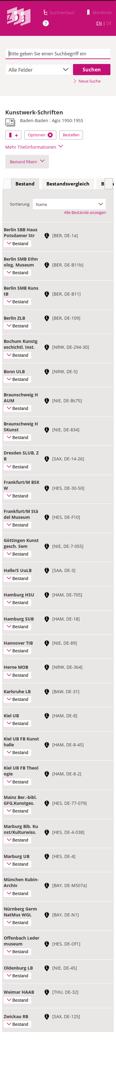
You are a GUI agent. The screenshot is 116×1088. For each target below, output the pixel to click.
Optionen (40, 135)
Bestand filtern (27, 161)
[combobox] (38, 69)
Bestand (25, 184)
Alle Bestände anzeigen (85, 212)
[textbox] (58, 53)
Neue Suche (87, 81)
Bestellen (71, 135)
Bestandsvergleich (67, 184)
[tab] (25, 184)
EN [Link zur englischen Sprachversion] (99, 23)
